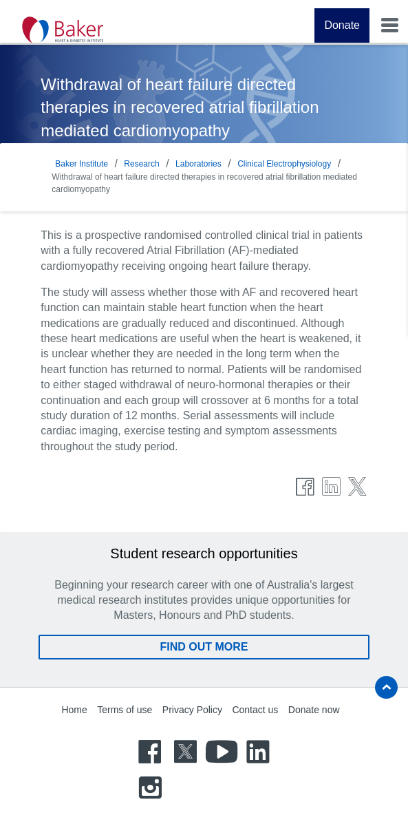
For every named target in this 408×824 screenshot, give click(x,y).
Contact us (255, 709)
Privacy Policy (192, 709)
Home (74, 709)
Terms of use (124, 709)
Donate (342, 25)
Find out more (204, 647)
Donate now (314, 709)
